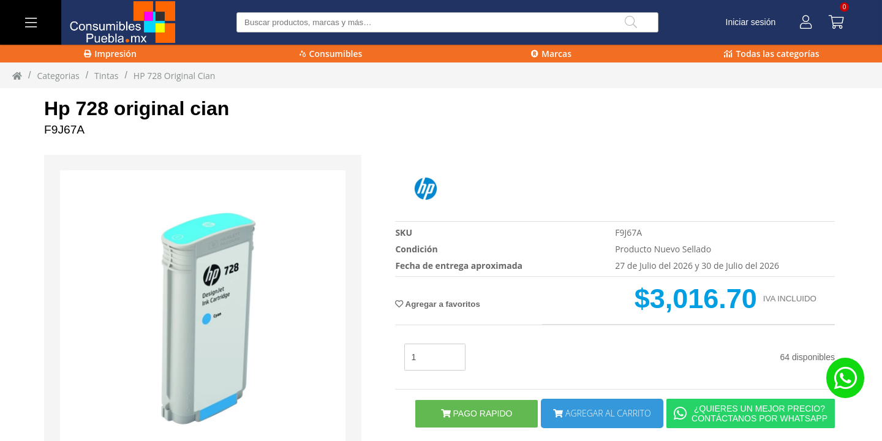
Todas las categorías (771, 53)
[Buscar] (631, 22)
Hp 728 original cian (136, 108)
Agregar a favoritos (437, 304)
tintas (106, 75)
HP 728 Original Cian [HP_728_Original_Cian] (175, 75)
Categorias (58, 75)
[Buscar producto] (447, 22)
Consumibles (331, 53)
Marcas (551, 53)
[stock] (435, 357)
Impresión (110, 53)
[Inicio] (17, 75)
